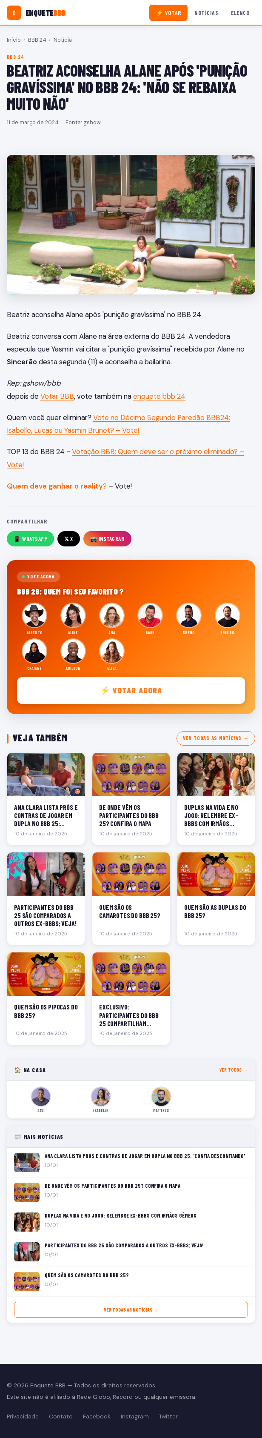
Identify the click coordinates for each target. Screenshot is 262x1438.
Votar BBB (57, 396)
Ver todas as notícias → (216, 738)
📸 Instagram (107, 538)
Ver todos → (233, 1069)
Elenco (240, 12)
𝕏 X (68, 538)
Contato (61, 1416)
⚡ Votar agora (131, 690)
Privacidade (23, 1416)
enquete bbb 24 (159, 396)
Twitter (168, 1416)
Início (14, 39)
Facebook (97, 1416)
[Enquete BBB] (36, 13)
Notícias (206, 12)
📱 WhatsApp (30, 538)
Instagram (135, 1416)
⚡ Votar (168, 12)
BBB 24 (37, 39)
